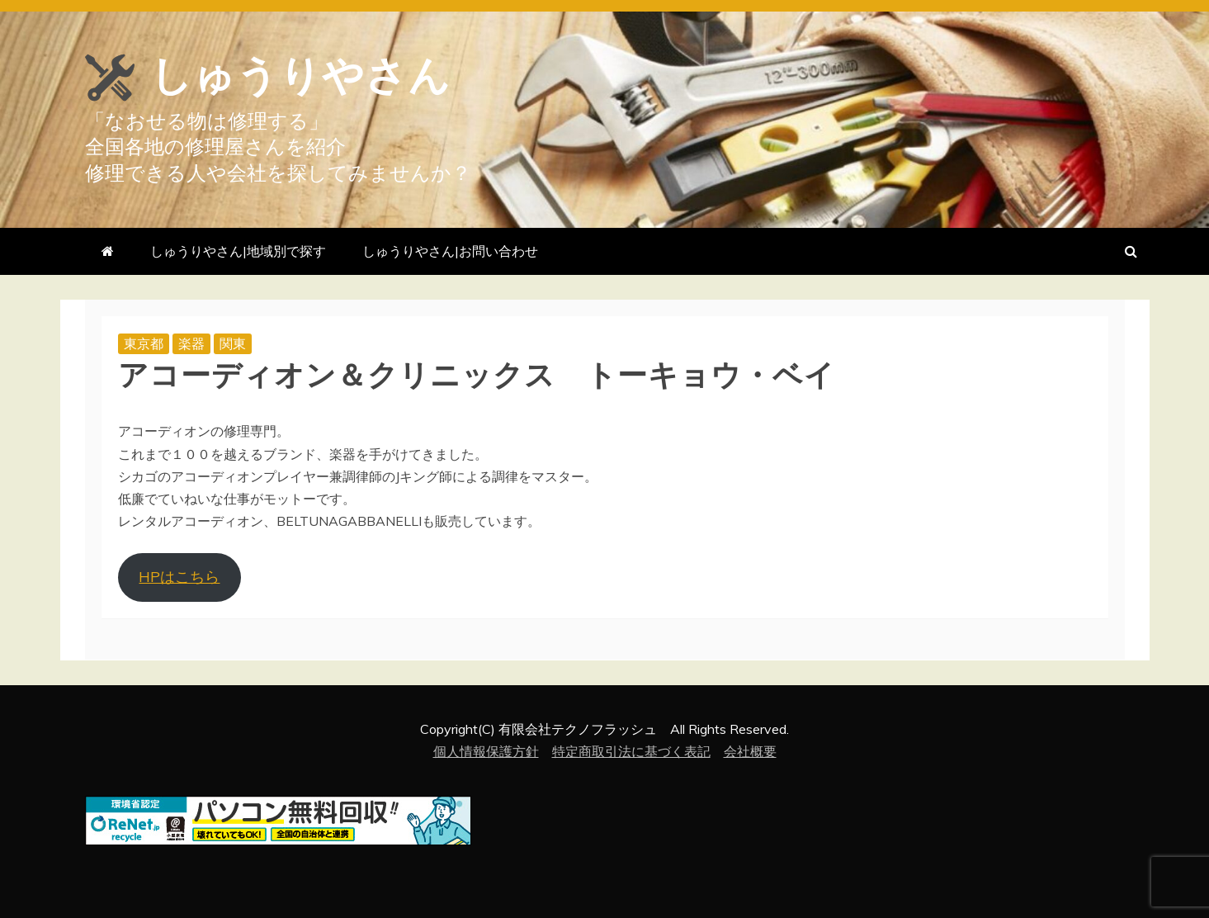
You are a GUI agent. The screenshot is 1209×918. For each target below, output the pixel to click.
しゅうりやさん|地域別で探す (238, 251)
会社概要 (750, 751)
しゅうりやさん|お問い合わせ (450, 251)
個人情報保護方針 (486, 751)
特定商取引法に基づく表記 (631, 751)
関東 (233, 343)
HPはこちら (179, 576)
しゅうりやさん (300, 76)
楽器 (191, 343)
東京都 (143, 343)
